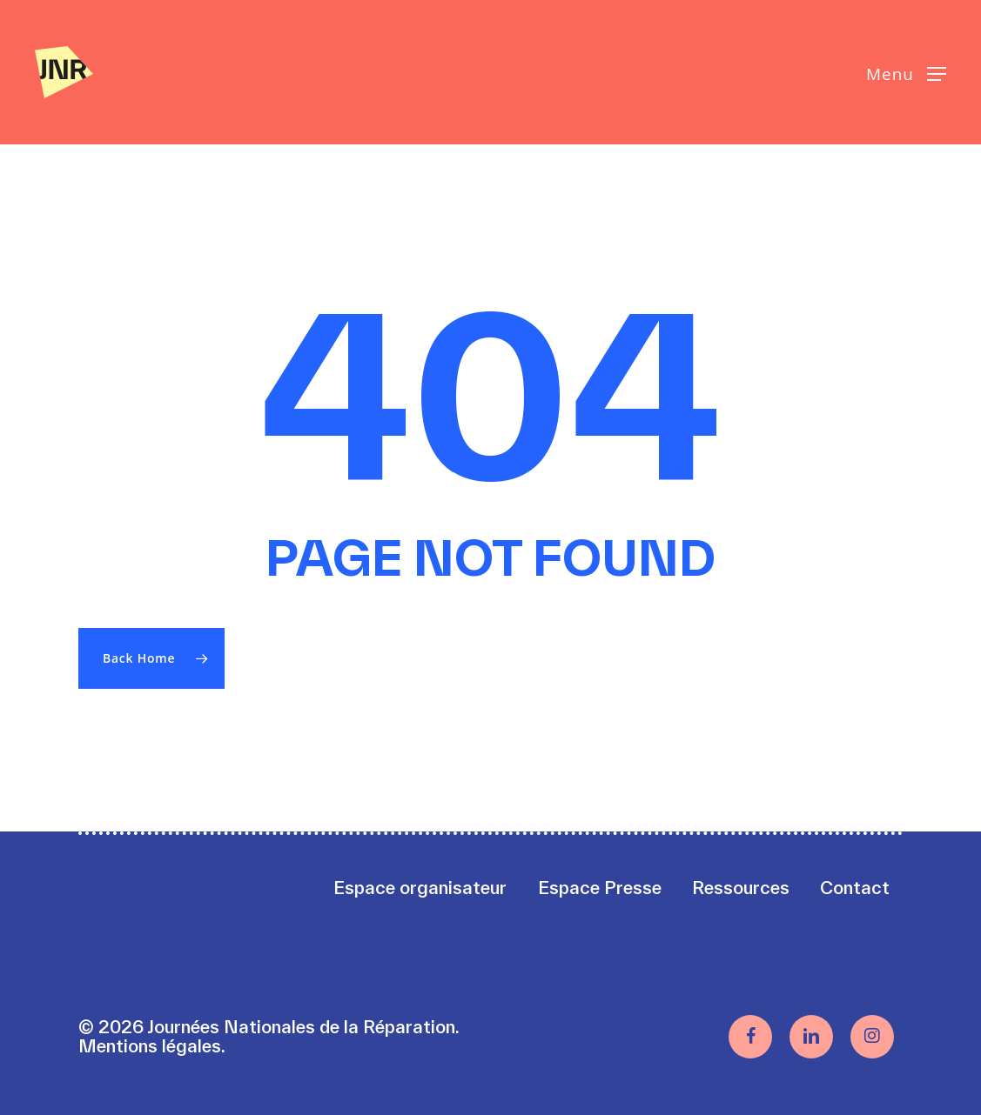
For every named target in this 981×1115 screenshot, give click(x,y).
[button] (906, 72)
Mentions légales (149, 1046)
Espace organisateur (420, 888)
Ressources (741, 888)
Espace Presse (600, 888)
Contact (855, 888)
